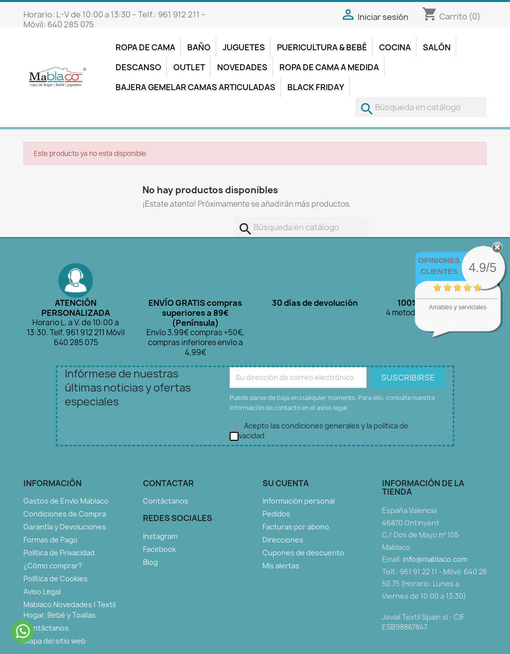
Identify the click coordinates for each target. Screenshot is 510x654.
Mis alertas (280, 565)
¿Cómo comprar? (52, 565)
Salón (437, 47)
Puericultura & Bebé (322, 47)
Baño (199, 47)
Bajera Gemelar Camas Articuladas (195, 87)
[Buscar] (421, 107)
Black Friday (315, 87)
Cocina (395, 47)
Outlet (189, 67)
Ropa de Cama (145, 47)
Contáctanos (46, 628)
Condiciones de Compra (64, 514)
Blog (150, 562)
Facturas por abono (295, 526)
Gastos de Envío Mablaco (66, 501)
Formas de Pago (50, 539)
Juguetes (244, 47)
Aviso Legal (42, 591)
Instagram (160, 536)
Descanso (138, 67)
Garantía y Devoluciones (64, 526)
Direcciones (282, 539)
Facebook (159, 549)
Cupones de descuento (303, 552)
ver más (470, 327)
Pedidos (276, 514)
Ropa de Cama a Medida (329, 67)
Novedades (242, 67)
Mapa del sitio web (54, 641)
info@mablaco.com (435, 559)
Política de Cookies (55, 578)
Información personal (298, 501)
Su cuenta (285, 483)
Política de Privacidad (59, 552)
